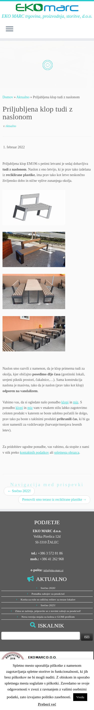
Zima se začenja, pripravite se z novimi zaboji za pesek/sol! (48, 610)
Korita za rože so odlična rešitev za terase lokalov (48, 599)
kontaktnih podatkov (34, 452)
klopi (65, 402)
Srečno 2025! (48, 605)
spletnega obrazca (66, 452)
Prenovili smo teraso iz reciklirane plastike (54, 499)
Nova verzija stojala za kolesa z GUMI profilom (47, 616)
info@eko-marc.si (53, 570)
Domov (8, 97)
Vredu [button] (80, 697)
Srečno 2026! (48, 587)
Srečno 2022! (19, 491)
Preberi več (47, 704)
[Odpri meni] (9, 29)
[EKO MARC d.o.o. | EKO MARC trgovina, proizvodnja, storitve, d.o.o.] (47, 7)
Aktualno (22, 97)
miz (75, 402)
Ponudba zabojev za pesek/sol (48, 593)
